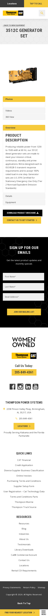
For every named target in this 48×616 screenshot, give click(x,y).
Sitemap (41, 587)
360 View (10, 117)
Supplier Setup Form (24, 486)
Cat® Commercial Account (24, 555)
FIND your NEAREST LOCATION (18, 612)
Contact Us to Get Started (20, 220)
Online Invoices (24, 475)
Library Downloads (24, 549)
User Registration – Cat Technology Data (23, 491)
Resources (24, 523)
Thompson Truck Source (24, 507)
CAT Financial (24, 460)
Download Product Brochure (21, 213)
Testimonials (24, 544)
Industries (24, 534)
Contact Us (24, 560)
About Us (24, 539)
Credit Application (24, 465)
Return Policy (29, 587)
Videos (9, 110)
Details (9, 196)
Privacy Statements (12, 587)
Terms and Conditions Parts (24, 496)
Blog (24, 528)
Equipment (11, 202)
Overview (10, 127)
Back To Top (24, 603)
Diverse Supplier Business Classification (24, 470)
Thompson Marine (24, 502)
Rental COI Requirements (24, 570)
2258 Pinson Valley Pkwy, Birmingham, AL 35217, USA (24, 410)
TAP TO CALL (36, 3)
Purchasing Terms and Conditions (24, 481)
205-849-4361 (24, 372)
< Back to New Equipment (14, 25)
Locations (12, 3)
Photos (9, 99)
